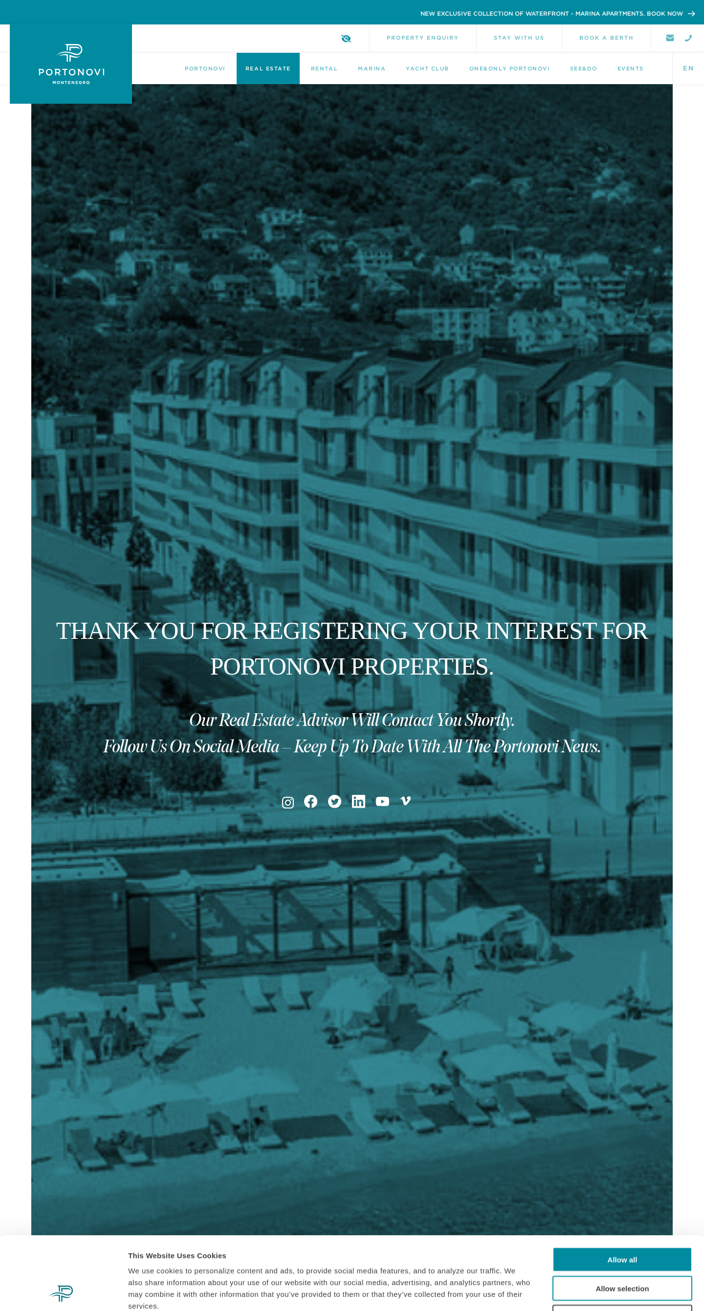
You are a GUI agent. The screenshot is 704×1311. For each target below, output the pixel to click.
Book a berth (606, 37)
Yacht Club (427, 68)
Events (630, 68)
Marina (372, 68)
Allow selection (622, 1220)
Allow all (623, 1191)
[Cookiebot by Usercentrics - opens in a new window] (63, 1292)
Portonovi (205, 68)
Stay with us (519, 37)
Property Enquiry (423, 37)
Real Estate (268, 68)
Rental (324, 68)
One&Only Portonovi (509, 68)
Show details (513, 1292)
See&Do (583, 68)
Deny (623, 1248)
